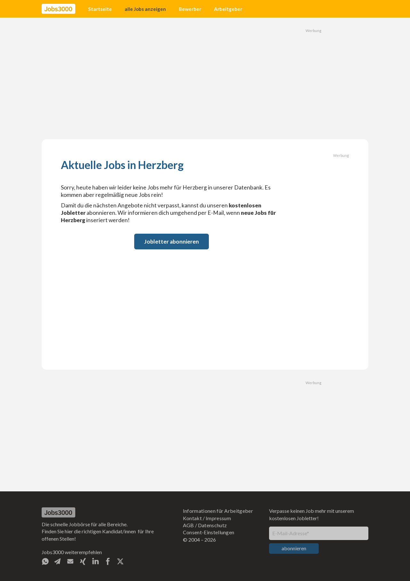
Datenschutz (212, 525)
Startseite (100, 9)
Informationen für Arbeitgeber (218, 511)
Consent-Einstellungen (208, 532)
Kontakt (192, 518)
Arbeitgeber (228, 9)
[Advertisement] (205, 78)
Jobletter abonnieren (171, 241)
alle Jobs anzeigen (145, 9)
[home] (58, 9)
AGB (188, 525)
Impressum (218, 518)
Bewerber (190, 9)
